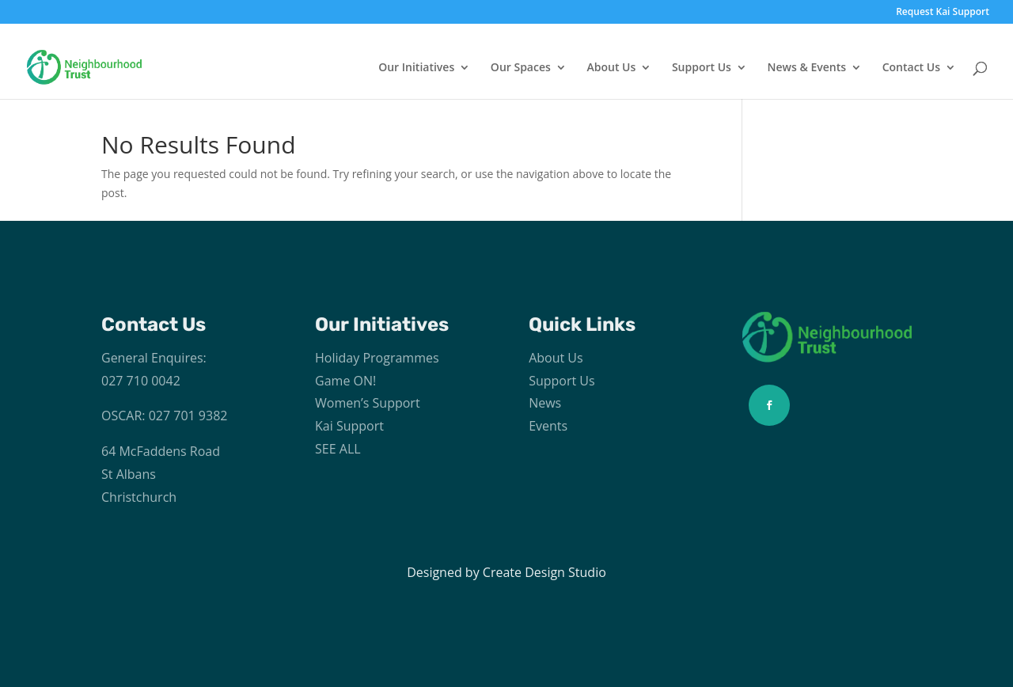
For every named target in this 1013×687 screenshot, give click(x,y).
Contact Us (911, 68)
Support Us (701, 68)
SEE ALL (338, 448)
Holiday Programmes (377, 357)
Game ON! (345, 380)
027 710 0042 (140, 380)
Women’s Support (367, 403)
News (545, 403)
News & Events (807, 68)
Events (548, 426)
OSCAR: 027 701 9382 (164, 415)
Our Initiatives (416, 68)
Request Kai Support (942, 12)
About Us (610, 68)
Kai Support (349, 426)
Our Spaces (521, 68)
